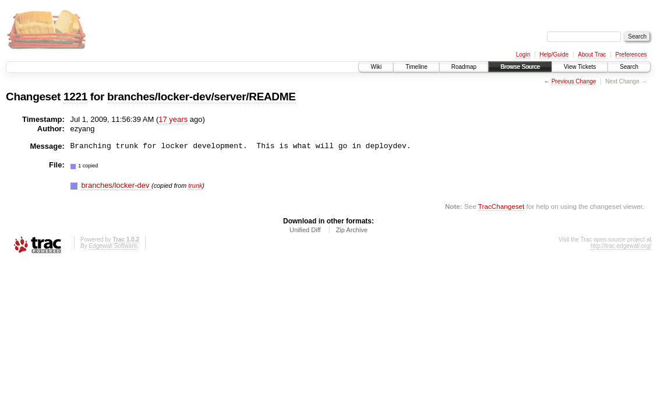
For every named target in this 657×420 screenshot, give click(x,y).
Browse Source (520, 67)
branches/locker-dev (116, 185)
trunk (195, 185)
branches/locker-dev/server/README (201, 96)
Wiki (376, 67)
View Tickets (580, 67)
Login (523, 54)
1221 (75, 96)
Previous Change (574, 81)
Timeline (416, 67)
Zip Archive (352, 229)
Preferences (631, 54)
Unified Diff (305, 229)
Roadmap (463, 67)
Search (629, 67)
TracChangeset (501, 206)
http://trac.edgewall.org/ (621, 246)
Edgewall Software (113, 246)
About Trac (592, 54)
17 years (173, 119)
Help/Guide (553, 54)
